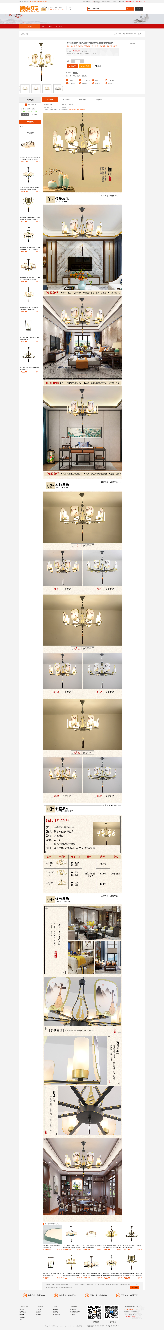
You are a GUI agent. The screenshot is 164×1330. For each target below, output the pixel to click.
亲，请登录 (33, 1)
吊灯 (50, 26)
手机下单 (97, 66)
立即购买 (72, 66)
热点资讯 (21, 1317)
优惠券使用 (56, 1314)
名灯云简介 (22, 1309)
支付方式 (38, 1309)
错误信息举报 (72, 109)
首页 (43, 26)
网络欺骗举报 (81, 109)
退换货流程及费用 (75, 1312)
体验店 (21, 1320)
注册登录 (38, 1312)
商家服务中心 (106, 1)
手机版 (115, 1)
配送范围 (38, 1314)
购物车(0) (96, 2)
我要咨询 (135, 1287)
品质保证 (72, 1314)
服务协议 (55, 1312)
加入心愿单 (85, 66)
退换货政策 (73, 1309)
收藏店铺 (34, 114)
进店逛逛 (25, 114)
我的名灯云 (87, 1)
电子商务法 (22, 1312)
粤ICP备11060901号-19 (112, 1326)
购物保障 (55, 1309)
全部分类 (29, 26)
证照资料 (21, 1314)
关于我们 (59, 26)
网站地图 (121, 1)
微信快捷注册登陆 (42, 1)
